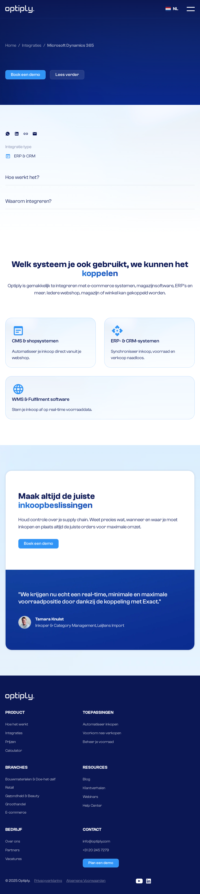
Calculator (13, 751)
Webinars (90, 797)
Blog (86, 779)
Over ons (12, 841)
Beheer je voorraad (98, 742)
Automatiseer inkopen (100, 724)
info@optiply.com (96, 841)
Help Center (92, 805)
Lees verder (67, 74)
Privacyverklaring (48, 881)
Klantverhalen (94, 788)
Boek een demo (38, 568)
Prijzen (10, 742)
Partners (12, 850)
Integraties (31, 45)
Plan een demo (100, 863)
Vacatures (13, 859)
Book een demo (25, 74)
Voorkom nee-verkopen (102, 733)
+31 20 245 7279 (96, 850)
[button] (171, 9)
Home (10, 45)
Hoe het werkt (16, 724)
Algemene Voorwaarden (86, 881)
